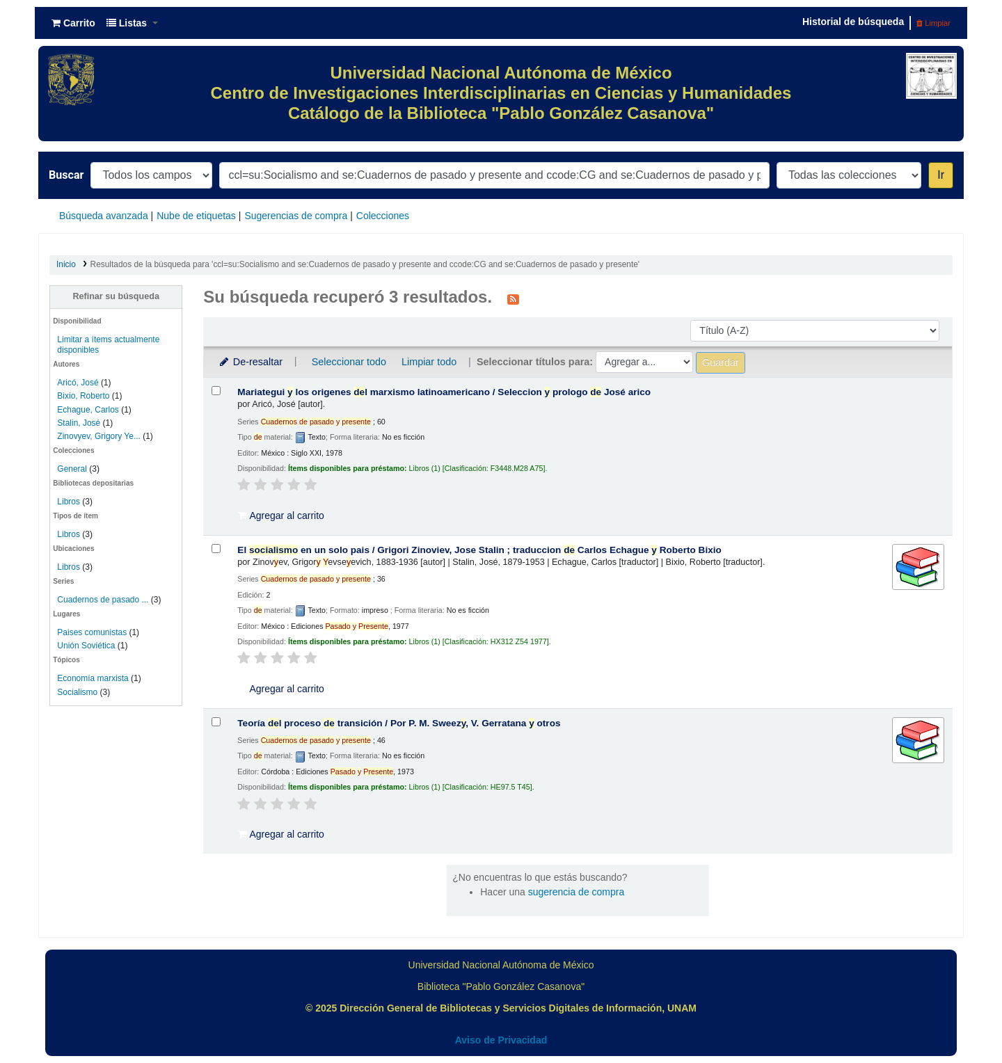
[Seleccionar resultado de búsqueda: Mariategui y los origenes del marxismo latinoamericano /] (216, 390)
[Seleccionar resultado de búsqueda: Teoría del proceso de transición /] (216, 721)
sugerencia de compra (576, 891)
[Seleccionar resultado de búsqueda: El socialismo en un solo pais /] (216, 548)
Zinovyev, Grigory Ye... (99, 436)
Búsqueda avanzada (103, 215)
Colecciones (382, 215)
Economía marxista (92, 678)
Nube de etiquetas (196, 215)
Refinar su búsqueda (115, 296)
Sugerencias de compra (295, 215)
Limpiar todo (428, 361)
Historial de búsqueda (853, 21)
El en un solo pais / (479, 550)
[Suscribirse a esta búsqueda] (513, 298)
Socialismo (77, 692)
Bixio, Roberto (83, 396)
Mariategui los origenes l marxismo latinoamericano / (444, 392)
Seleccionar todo (349, 361)
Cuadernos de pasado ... (102, 600)
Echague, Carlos (88, 410)
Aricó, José (77, 382)
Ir (940, 175)
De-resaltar (250, 361)
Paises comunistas (92, 632)
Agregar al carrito (281, 515)
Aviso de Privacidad (501, 1040)
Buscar (66, 175)
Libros (68, 501)
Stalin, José (78, 423)
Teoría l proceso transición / (398, 723)
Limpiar (933, 23)
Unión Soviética (86, 645)
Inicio (66, 264)
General (73, 469)
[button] (73, 23)
